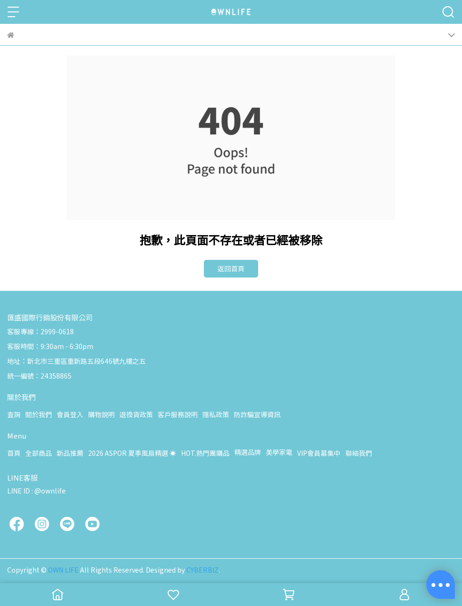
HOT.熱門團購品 (205, 453)
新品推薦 (70, 453)
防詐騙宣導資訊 (257, 414)
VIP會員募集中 (319, 453)
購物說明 (101, 414)
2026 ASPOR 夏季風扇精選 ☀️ (132, 453)
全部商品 (38, 453)
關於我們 (38, 414)
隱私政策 (215, 414)
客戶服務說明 (178, 414)
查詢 (13, 414)
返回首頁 (231, 268)
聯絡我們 (358, 453)
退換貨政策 (136, 414)
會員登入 (70, 414)
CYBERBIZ (202, 570)
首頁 (13, 453)
